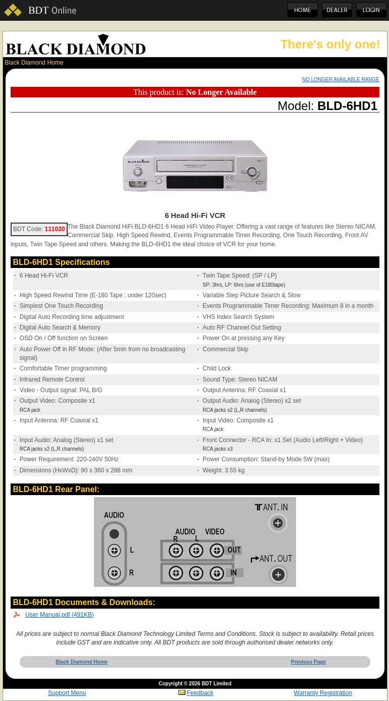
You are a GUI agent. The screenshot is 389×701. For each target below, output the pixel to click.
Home (302, 10)
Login (371, 10)
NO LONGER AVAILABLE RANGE (340, 79)
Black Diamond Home (34, 62)
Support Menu (67, 692)
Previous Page (308, 662)
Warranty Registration (323, 692)
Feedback (196, 692)
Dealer (337, 10)
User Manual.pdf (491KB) (59, 614)
